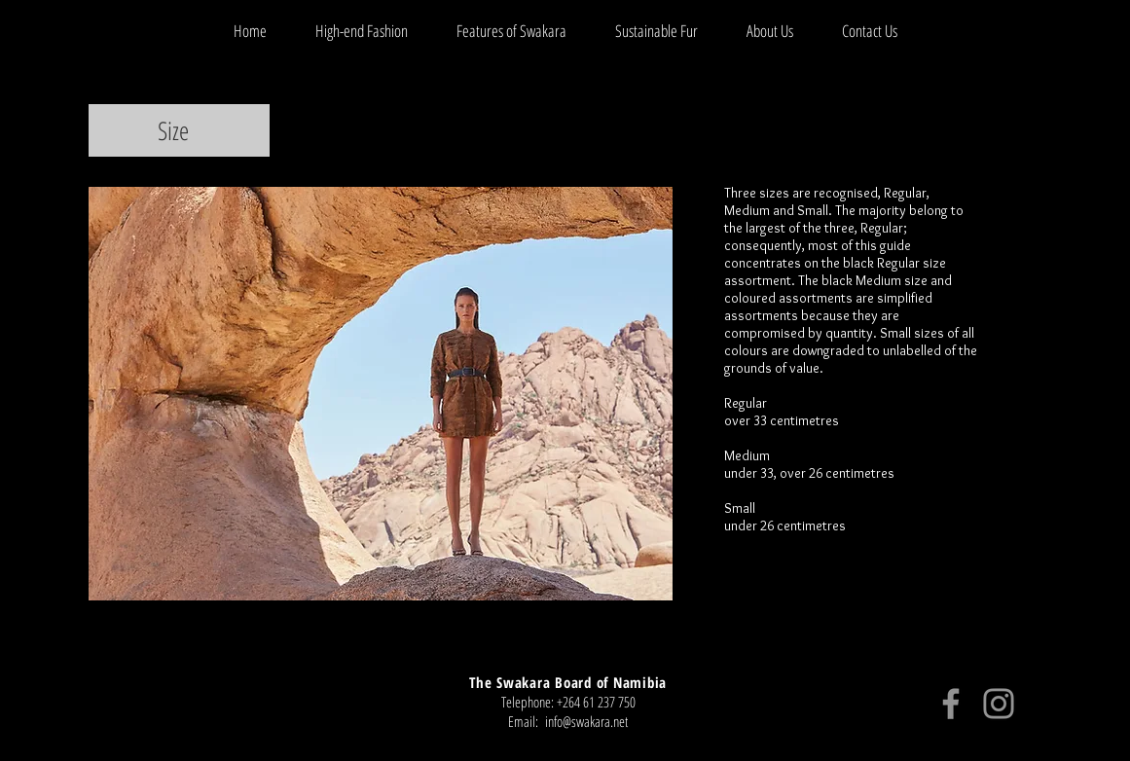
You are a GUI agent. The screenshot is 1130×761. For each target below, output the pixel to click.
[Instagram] (998, 703)
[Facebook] (950, 703)
